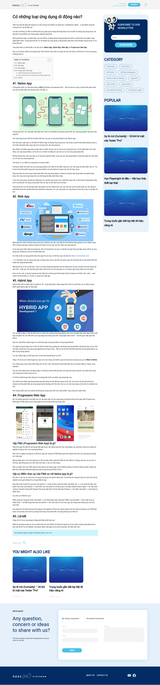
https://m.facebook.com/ (81, 256)
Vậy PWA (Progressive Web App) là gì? (30, 73)
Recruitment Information (95, 619)
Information (125, 66)
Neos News (110, 84)
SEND (72, 650)
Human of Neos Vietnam (115, 78)
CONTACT (134, 5)
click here (48, 533)
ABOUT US (90, 675)
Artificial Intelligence (128, 72)
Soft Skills (110, 72)
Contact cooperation (72, 619)
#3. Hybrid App (20, 68)
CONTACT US (102, 675)
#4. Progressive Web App (23, 71)
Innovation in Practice (114, 90)
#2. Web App (19, 65)
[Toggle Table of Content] (48, 60)
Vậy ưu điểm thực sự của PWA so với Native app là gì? (34, 75)
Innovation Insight (135, 90)
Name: (64, 626)
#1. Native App (20, 63)
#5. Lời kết (18, 78)
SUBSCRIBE (125, 44)
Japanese (134, 78)
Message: (107, 626)
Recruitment (126, 84)
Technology (110, 66)
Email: (64, 635)
